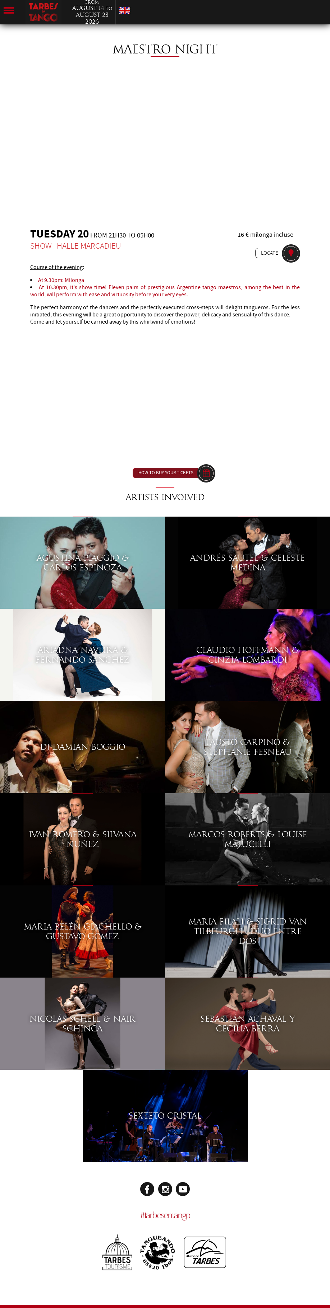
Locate (269, 253)
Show (41, 246)
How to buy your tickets (165, 473)
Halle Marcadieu (89, 246)
